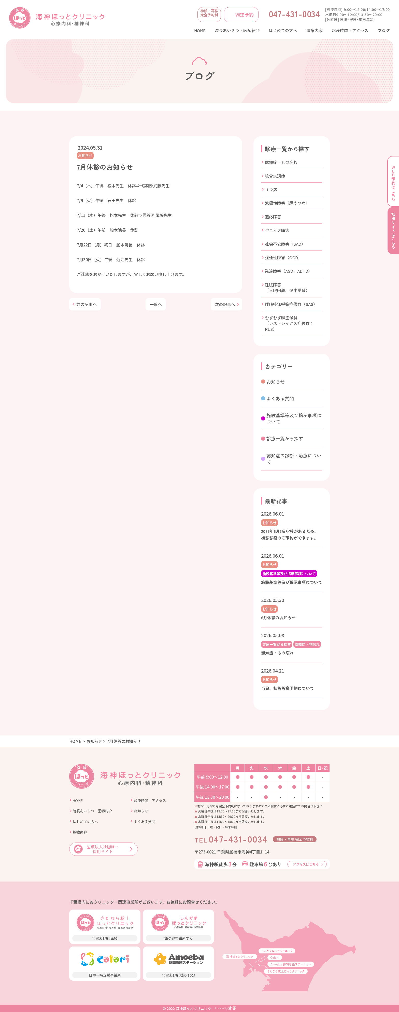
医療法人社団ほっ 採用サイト (96, 849)
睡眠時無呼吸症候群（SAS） (291, 304)
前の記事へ (86, 304)
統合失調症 (275, 176)
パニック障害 (277, 230)
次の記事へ (225, 304)
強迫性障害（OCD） (283, 257)
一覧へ (156, 304)
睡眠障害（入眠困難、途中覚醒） (287, 287)
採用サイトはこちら (393, 232)
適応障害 (273, 217)
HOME (75, 741)
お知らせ (85, 155)
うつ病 (271, 189)
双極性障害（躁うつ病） (287, 203)
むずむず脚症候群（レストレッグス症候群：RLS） (289, 323)
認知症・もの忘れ (281, 162)
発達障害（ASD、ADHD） (288, 271)
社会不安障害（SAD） (285, 244)
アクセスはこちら (306, 864)
